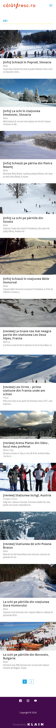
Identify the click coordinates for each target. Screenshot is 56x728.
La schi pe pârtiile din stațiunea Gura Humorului (26, 603)
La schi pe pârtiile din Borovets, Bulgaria (26, 656)
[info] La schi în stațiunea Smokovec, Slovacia (21, 113)
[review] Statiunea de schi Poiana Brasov (27, 545)
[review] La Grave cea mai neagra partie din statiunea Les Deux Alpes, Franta (27, 334)
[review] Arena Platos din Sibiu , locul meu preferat (26, 444)
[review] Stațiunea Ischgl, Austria (27, 495)
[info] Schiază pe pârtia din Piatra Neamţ (27, 165)
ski (5, 21)
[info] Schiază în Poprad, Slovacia (27, 62)
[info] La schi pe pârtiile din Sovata (23, 220)
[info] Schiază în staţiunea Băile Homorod (26, 280)
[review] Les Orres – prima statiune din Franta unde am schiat (24, 390)
